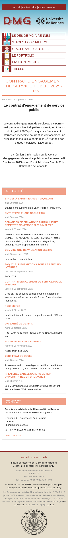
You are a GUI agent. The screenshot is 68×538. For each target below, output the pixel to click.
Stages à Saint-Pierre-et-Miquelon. (29, 198)
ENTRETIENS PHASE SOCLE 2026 (25, 213)
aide (34, 7)
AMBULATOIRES (30, 49)
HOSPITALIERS (29, 42)
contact (26, 7)
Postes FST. (12, 306)
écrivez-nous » (13, 435)
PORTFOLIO (23, 55)
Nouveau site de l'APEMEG (23, 341)
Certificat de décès (18, 356)
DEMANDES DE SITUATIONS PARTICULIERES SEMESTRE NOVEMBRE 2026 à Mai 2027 (32, 223)
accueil (16, 7)
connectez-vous (46, 7)
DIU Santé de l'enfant (20, 323)
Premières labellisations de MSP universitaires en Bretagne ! (28, 375)
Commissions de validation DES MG (28, 250)
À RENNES (31, 35)
